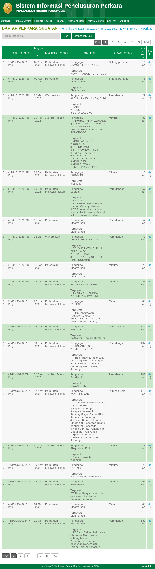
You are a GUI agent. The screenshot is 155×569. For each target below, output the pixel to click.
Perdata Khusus (43, 20)
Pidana (59, 20)
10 (47, 555)
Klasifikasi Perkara (56, 52)
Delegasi (125, 20)
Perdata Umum (22, 20)
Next (146, 42)
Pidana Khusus (75, 20)
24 (139, 42)
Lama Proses (142, 52)
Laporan (112, 20)
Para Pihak (88, 52)
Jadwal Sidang (95, 20)
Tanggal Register (38, 52)
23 (132, 42)
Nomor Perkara (19, 52)
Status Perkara (123, 52)
